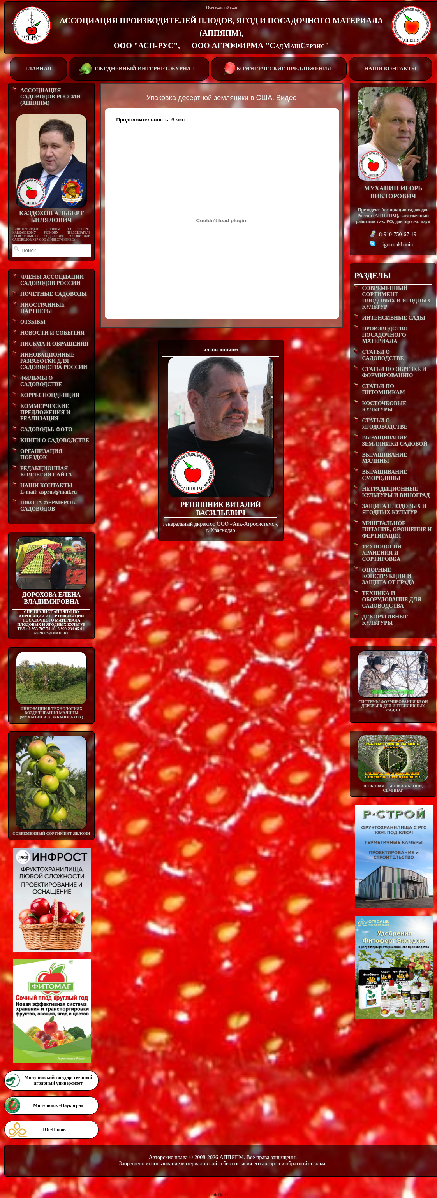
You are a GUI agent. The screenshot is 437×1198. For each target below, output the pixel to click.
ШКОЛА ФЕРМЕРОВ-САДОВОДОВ (48, 506)
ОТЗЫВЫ (32, 322)
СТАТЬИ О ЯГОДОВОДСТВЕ (384, 424)
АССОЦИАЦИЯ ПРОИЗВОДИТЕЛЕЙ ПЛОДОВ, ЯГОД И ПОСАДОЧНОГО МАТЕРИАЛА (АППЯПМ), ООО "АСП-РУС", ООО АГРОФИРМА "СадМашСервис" (221, 33)
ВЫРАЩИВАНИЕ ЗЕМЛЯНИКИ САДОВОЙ (394, 441)
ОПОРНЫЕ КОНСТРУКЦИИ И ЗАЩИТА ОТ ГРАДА (388, 576)
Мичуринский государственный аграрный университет (58, 1080)
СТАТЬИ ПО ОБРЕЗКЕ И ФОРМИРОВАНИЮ (394, 372)
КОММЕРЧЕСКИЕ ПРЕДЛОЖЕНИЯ (279, 68)
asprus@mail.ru (51, 633)
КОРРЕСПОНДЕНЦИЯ (49, 395)
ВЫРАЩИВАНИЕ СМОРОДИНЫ (384, 475)
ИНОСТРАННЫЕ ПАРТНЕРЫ (42, 308)
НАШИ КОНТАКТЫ (390, 69)
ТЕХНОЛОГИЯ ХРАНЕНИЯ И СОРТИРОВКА (381, 553)
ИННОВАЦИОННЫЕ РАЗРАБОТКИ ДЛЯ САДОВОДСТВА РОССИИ (53, 361)
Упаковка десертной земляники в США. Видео (221, 98)
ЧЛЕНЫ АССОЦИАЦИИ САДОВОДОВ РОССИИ (52, 280)
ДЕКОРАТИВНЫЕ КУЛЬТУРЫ (385, 620)
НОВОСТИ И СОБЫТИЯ (52, 333)
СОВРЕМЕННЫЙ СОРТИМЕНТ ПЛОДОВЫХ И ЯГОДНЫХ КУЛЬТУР (396, 297)
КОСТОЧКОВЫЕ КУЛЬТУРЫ (384, 407)
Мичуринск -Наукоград (58, 1105)
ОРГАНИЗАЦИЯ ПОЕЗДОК (41, 454)
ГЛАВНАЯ (38, 69)
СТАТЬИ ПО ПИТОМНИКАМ (383, 389)
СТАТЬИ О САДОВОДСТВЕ (383, 355)
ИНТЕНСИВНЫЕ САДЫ (393, 318)
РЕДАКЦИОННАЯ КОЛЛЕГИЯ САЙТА (46, 471)
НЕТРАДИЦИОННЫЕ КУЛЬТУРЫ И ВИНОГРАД (396, 492)
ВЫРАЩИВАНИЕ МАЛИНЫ (384, 458)
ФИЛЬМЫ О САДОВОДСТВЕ (41, 381)
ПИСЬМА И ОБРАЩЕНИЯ (54, 344)
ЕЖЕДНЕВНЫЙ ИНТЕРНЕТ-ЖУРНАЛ (138, 68)
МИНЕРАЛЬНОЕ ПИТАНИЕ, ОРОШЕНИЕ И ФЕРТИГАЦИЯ (397, 529)
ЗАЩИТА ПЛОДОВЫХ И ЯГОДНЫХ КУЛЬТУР (394, 509)
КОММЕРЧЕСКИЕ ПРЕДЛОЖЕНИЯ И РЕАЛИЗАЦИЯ (45, 412)
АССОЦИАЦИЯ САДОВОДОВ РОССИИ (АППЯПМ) (50, 97)
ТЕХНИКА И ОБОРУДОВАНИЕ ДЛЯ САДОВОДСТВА (391, 599)
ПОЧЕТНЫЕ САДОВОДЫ (53, 294)
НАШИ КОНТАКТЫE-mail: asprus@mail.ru (48, 489)
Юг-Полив (54, 1129)
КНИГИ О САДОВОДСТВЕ (54, 440)
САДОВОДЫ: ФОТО (46, 429)
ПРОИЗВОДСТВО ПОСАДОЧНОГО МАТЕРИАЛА (384, 335)
